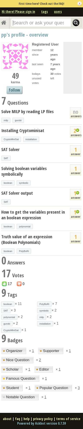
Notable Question (19, 397)
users (58, 11)
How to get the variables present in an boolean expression (33, 215)
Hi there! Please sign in (18, 11)
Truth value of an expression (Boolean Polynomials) (26, 239)
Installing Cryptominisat (22, 130)
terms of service (68, 418)
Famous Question (19, 378)
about (7, 418)
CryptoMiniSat (11, 139)
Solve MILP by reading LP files (27, 111)
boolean (8, 183)
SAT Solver (10, 149)
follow (14, 90)
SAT (6, 158)
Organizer (13, 351)
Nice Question (16, 360)
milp (6, 120)
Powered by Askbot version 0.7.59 (41, 423)
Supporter (50, 351)
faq (17, 418)
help (27, 418)
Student (11, 388)
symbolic (23, 183)
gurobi (18, 120)
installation (31, 139)
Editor (43, 369)
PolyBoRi (24, 251)
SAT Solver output (17, 193)
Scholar (11, 369)
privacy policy (43, 418)
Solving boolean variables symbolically (24, 171)
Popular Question (52, 388)
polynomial (24, 226)
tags (44, 11)
